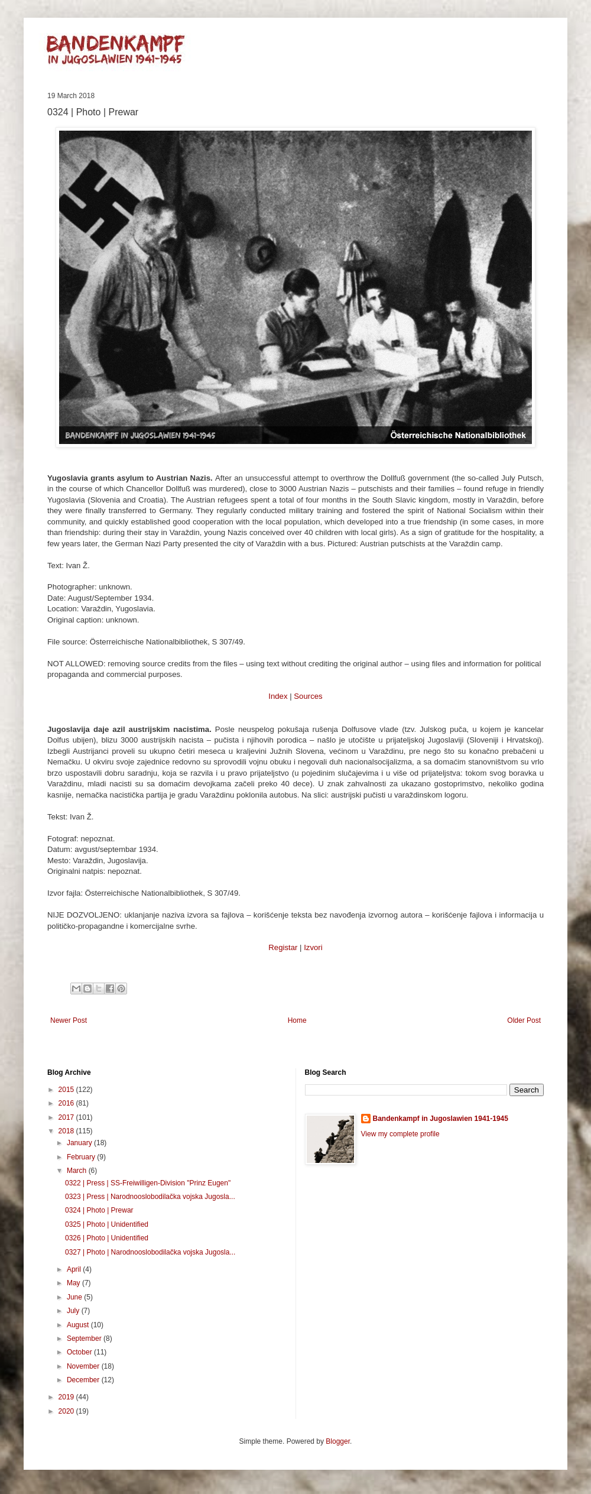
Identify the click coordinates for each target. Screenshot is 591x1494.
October (80, 1352)
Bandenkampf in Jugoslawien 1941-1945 (440, 1118)
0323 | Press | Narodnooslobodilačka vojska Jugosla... (150, 1196)
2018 (67, 1131)
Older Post (524, 1020)
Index (277, 696)
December (84, 1380)
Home (297, 1020)
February (82, 1157)
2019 (67, 1397)
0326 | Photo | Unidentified (106, 1238)
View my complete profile (400, 1134)
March (78, 1170)
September (85, 1338)
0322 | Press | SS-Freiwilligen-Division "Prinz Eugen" (147, 1183)
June (75, 1297)
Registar (282, 947)
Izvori (313, 947)
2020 (67, 1411)
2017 (67, 1117)
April (75, 1269)
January (80, 1143)
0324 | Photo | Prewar (99, 1210)
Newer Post (68, 1020)
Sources (308, 696)
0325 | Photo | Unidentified (106, 1224)
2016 (67, 1103)
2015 (67, 1089)
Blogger (338, 1441)
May (74, 1283)
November (84, 1366)
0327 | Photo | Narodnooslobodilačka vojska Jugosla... (150, 1252)
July (74, 1311)
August (79, 1325)
